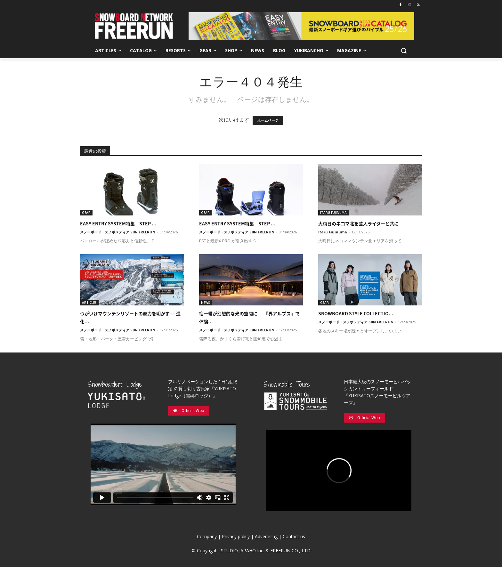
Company (207, 536)
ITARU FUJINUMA (333, 212)
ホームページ (268, 120)
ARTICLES (89, 302)
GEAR (86, 212)
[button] (403, 50)
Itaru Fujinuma (332, 232)
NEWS (205, 302)
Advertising (266, 536)
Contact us (294, 536)
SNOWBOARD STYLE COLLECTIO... (355, 313)
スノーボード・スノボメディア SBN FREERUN (117, 232)
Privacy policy (236, 536)
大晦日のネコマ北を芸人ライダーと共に (358, 223)
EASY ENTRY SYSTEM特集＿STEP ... (118, 223)
